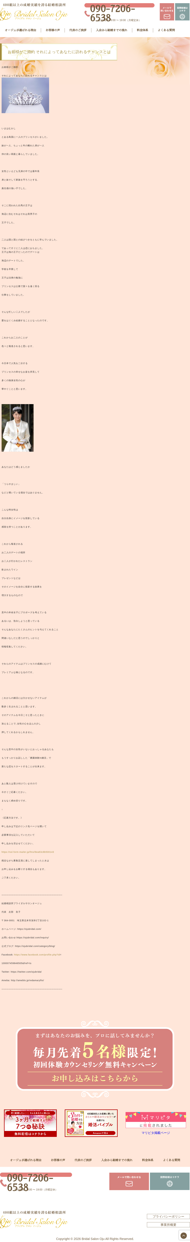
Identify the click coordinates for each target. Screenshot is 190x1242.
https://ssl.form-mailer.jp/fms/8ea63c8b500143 (28, 852)
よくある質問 (166, 30)
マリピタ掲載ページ (156, 1132)
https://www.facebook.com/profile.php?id (37, 954)
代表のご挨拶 (77, 30)
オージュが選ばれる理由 (20, 30)
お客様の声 (53, 30)
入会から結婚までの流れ (111, 30)
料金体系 (142, 30)
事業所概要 (168, 1224)
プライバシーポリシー (168, 1216)
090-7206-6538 (112, 13)
